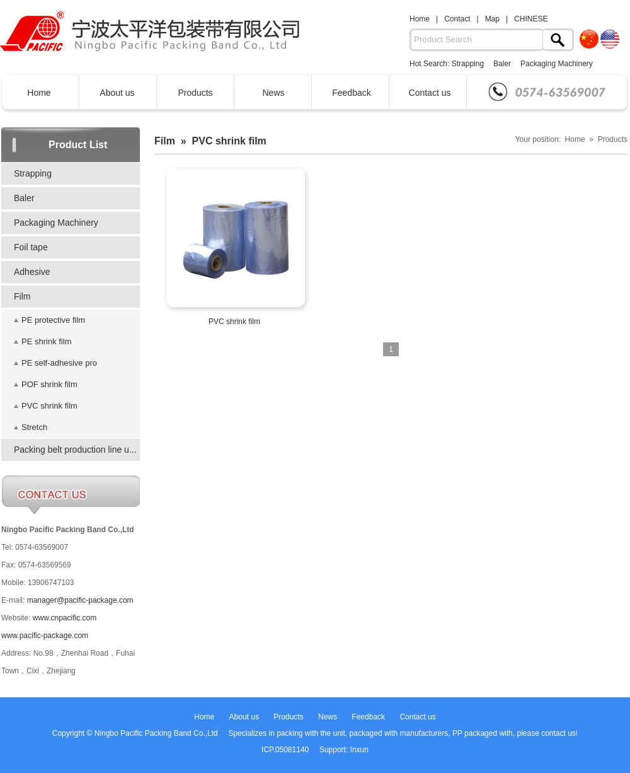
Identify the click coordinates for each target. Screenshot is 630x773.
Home (420, 19)
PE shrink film (46, 341)
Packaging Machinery (556, 63)
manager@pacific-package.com (80, 600)
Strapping (468, 63)
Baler (502, 63)
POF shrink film (49, 384)
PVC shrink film (49, 405)
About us (117, 93)
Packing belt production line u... (75, 450)
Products (195, 93)
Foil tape (31, 247)
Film (22, 296)
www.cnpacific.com (64, 617)
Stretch (34, 427)
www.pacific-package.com (44, 635)
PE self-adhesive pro (59, 363)
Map (492, 19)
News (273, 93)
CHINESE (530, 19)
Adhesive (32, 272)
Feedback (351, 93)
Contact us (430, 93)
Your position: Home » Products (571, 139)
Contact (457, 19)
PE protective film (53, 320)
